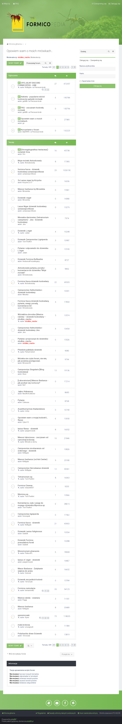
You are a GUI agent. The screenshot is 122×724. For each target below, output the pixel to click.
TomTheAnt (27, 242)
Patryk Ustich (30, 352)
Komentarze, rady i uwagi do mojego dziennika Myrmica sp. (31, 504)
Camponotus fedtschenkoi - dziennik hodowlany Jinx (30, 329)
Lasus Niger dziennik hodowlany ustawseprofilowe (32, 207)
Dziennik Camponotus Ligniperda (33, 239)
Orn (24, 154)
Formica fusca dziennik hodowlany (33, 281)
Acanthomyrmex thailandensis (31, 409)
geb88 (25, 101)
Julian (27, 233)
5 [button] (68, 67)
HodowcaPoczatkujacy (31, 261)
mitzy (27, 411)
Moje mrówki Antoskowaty (30, 160)
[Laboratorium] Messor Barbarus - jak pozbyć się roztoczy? (33, 381)
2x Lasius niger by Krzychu (29, 180)
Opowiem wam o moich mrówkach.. (30, 51)
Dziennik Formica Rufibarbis (30, 259)
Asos (24, 374)
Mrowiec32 (27, 363)
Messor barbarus (25, 606)
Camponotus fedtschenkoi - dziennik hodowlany (30, 291)
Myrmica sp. (23, 494)
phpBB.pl (30, 721)
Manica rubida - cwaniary (29, 598)
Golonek (28, 573)
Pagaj (25, 600)
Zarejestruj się (96, 60)
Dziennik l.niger (24, 198)
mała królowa (24, 625)
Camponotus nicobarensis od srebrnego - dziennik (31, 449)
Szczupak (26, 516)
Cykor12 (26, 422)
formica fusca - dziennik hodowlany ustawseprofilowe (31, 170)
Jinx (24, 224)
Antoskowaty (30, 163)
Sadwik (25, 533)
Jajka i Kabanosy (25, 391)
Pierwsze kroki (40, 87)
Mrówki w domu (31, 442)
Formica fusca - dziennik (29, 522)
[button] (53, 67)
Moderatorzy (35, 57)
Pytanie (21, 400)
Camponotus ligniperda (28, 514)
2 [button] (60, 67)
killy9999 (26, 132)
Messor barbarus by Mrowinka (31, 189)
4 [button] (65, 67)
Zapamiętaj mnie (88, 81)
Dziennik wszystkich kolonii (30, 579)
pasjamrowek (30, 431)
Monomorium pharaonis (28, 551)
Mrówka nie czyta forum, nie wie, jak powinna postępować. (32, 359)
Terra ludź (29, 582)
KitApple (28, 87)
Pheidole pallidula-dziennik (30, 350)
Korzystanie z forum (30, 129)
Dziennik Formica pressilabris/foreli (26, 541)
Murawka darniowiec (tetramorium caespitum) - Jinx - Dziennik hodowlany (33, 219)
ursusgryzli (29, 627)
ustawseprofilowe (29, 174)
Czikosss (26, 402)
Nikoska (25, 295)
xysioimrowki (24, 615)
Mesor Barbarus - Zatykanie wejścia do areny (30, 569)
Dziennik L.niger (25, 231)
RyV (24, 385)
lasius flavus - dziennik (28, 428)
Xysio (27, 617)
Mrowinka (26, 191)
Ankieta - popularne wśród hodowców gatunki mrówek (31, 97)
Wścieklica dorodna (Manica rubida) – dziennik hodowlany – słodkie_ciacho (32, 316)
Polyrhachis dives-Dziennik (30, 633)
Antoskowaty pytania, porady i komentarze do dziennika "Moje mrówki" (32, 270)
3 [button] (62, 67)
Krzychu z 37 (27, 182)
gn (23, 123)
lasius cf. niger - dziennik (29, 560)
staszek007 (29, 488)
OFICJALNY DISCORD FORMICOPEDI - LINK (29, 84)
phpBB (13, 719)
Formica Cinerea (25, 485)
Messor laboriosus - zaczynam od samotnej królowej (33, 438)
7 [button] (72, 67)
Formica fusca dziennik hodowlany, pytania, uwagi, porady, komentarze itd (33, 303)
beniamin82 (29, 590)
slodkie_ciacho (24, 57)
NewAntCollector (29, 394)
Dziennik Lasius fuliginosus (30, 531)
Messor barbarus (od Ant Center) (32, 459)
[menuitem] (16, 3)
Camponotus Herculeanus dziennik (33, 468)
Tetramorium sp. (25, 477)
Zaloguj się (84, 60)
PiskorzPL (29, 553)
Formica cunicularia (26, 588)
